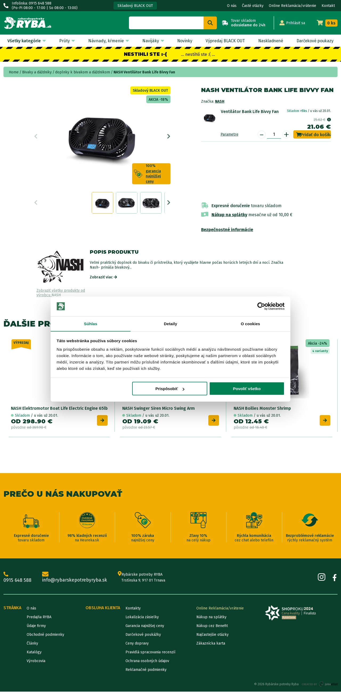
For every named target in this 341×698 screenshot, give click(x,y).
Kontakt (328, 5)
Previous (36, 137)
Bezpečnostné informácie (227, 229)
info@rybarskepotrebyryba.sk (75, 583)
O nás (232, 5)
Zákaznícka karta (210, 649)
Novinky (183, 40)
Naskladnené (269, 40)
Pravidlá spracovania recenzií (150, 658)
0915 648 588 (17, 583)
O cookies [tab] (250, 323)
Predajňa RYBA (39, 623)
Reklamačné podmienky (146, 676)
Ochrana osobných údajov (147, 667)
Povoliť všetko (247, 389)
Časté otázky (252, 5)
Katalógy (34, 658)
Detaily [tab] (170, 323)
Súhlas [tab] (90, 323)
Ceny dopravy (137, 649)
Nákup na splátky (229, 214)
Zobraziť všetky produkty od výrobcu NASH (60, 293)
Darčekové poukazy (314, 40)
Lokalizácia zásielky (142, 623)
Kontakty (133, 614)
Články (32, 649)
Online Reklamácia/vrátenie (292, 5)
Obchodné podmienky (45, 641)
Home (14, 72)
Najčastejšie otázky (212, 641)
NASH (219, 101)
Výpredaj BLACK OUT (223, 40)
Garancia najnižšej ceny (144, 632)
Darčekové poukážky (143, 641)
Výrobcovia (36, 667)
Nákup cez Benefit (212, 632)
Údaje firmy (36, 632)
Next (168, 137)
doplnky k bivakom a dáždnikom (82, 72)
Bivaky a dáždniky (37, 72)
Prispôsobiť (169, 389)
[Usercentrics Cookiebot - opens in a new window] (261, 306)
